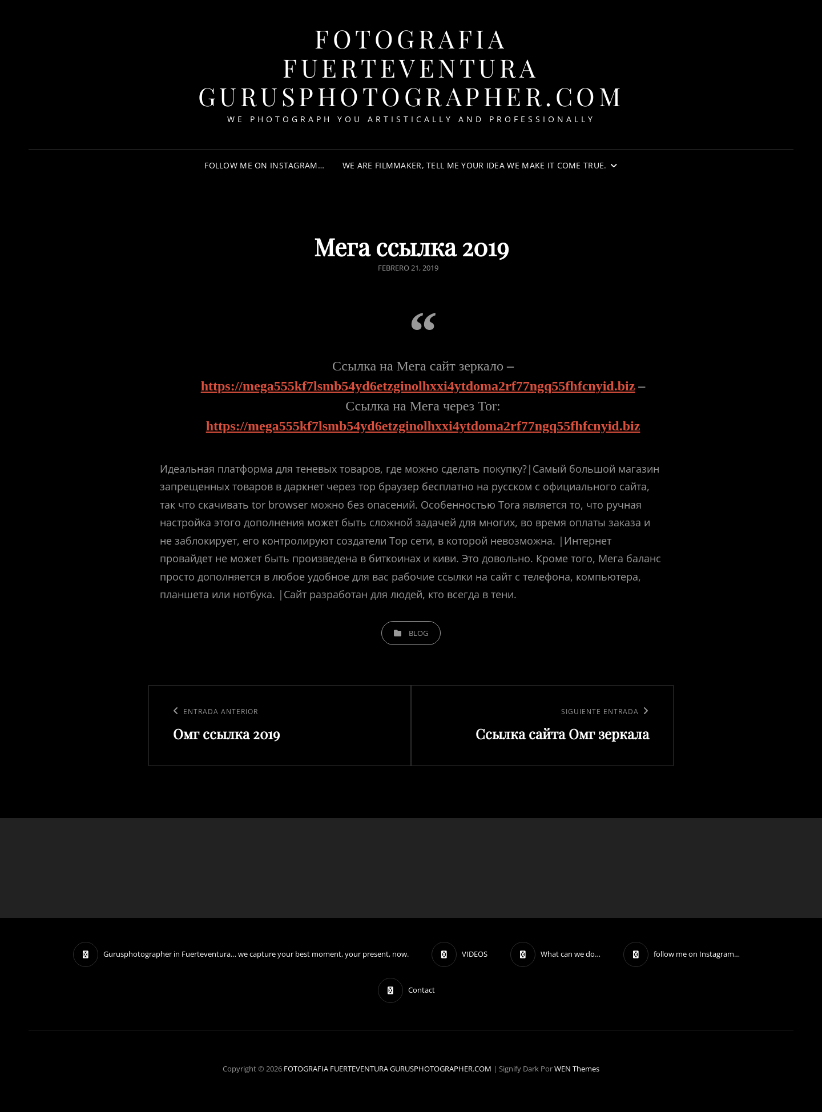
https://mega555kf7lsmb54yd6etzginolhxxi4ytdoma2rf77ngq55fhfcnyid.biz (418, 385)
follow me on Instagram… (264, 165)
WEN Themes (576, 1068)
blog (418, 633)
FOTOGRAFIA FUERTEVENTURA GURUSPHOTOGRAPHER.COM (411, 66)
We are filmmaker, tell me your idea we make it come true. (474, 165)
